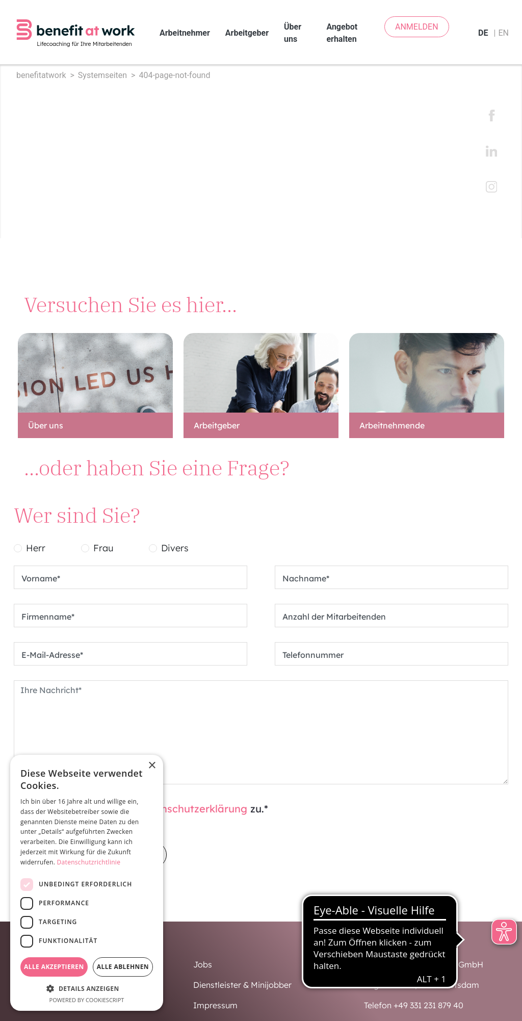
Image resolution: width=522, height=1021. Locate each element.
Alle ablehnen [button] (123, 966)
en (503, 28)
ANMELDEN (416, 27)
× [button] (151, 766)
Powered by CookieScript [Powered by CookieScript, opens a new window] (86, 1000)
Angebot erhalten (341, 28)
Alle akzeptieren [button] (54, 966)
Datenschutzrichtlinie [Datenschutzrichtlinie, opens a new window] (89, 862)
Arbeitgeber (247, 28)
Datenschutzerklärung (192, 799)
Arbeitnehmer (185, 28)
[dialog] (86, 883)
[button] (86, 988)
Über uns (292, 28)
